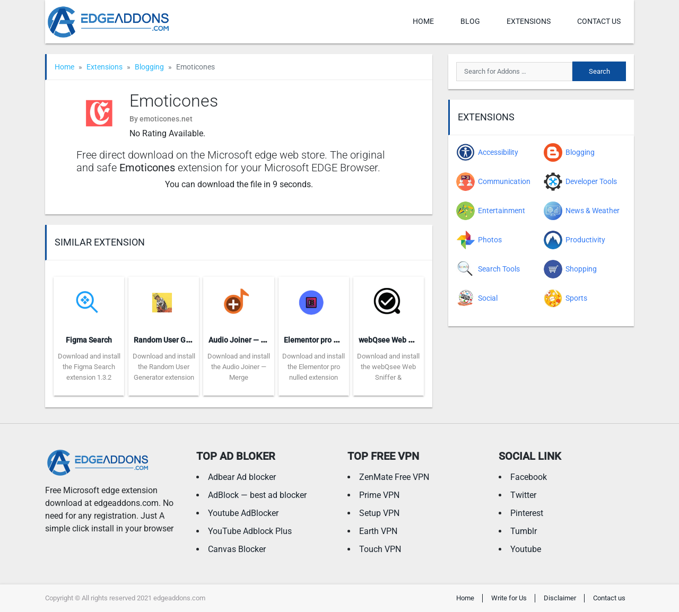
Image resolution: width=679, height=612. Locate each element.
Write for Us (509, 598)
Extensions (529, 21)
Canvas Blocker (237, 549)
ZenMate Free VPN (394, 477)
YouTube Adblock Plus (250, 531)
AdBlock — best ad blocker (257, 495)
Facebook (528, 477)
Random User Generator (174, 340)
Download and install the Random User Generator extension (164, 366)
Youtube (525, 549)
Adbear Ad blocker (242, 477)
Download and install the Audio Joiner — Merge (238, 366)
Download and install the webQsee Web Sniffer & (388, 366)
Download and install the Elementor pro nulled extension (313, 366)
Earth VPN (378, 531)
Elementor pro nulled (319, 340)
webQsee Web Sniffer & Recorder (414, 340)
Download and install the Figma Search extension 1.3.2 (89, 366)
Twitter (523, 495)
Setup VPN (379, 513)
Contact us (599, 21)
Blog (470, 21)
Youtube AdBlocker (243, 513)
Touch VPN (380, 549)
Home (423, 21)
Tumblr (523, 531)
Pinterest (526, 513)
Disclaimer (560, 598)
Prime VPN (379, 495)
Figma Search (89, 340)
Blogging (149, 67)
